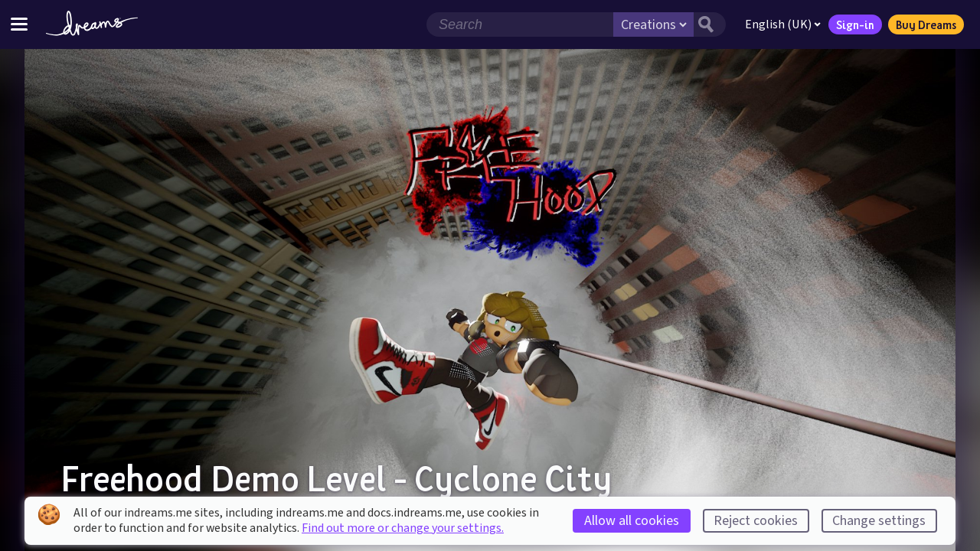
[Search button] (710, 24)
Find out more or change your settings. (403, 528)
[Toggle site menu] (19, 24)
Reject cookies (756, 520)
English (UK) (783, 24)
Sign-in (855, 24)
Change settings (879, 520)
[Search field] (519, 24)
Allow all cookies (631, 520)
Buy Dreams (926, 24)
